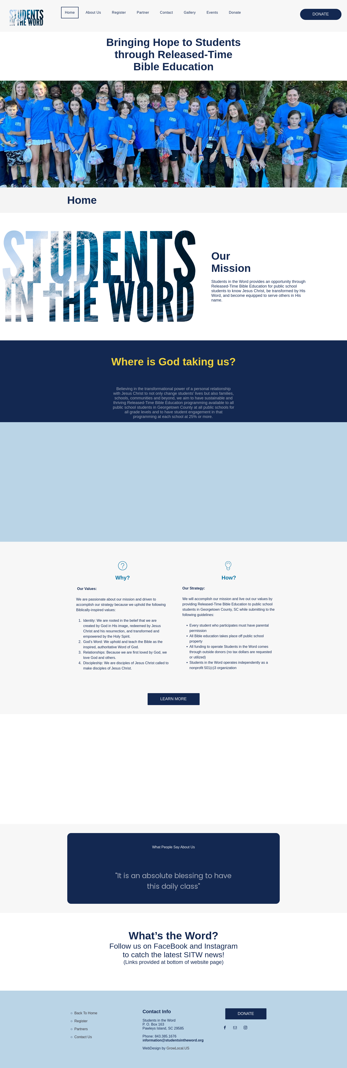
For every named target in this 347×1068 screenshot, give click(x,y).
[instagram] (245, 1028)
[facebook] (224, 1028)
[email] (235, 1028)
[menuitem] (71, 12)
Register (81, 1021)
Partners (81, 1029)
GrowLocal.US (177, 1048)
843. (158, 1036)
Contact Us (83, 1037)
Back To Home (85, 1013)
